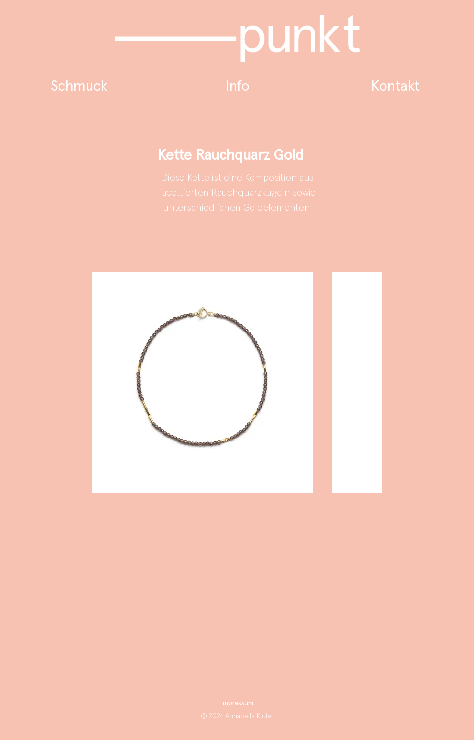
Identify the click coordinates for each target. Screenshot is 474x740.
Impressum (237, 703)
